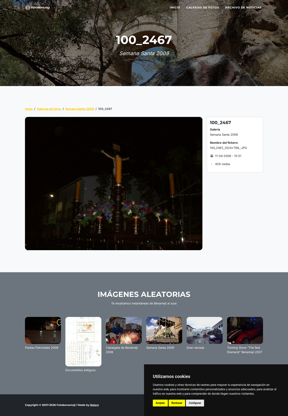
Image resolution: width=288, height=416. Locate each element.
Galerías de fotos (202, 9)
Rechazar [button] (177, 402)
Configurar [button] (195, 402)
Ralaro (94, 405)
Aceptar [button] (160, 402)
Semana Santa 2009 (79, 109)
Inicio (175, 9)
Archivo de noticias (243, 9)
